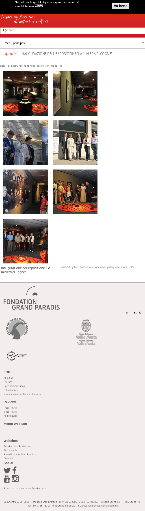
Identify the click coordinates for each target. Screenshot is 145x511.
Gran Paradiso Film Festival (17, 446)
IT (127, 313)
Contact (8, 382)
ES (140, 313)
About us (8, 378)
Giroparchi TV (10, 450)
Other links (9, 458)
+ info (39, 5)
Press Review (10, 408)
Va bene (120, 5)
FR (131, 313)
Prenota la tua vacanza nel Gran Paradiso (25, 488)
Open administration (14, 386)
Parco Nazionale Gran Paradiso (20, 454)
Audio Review (10, 416)
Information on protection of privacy (22, 394)
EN (135, 313)
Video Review (10, 412)
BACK (11, 54)
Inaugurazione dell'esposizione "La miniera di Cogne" (66, 54)
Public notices (11, 390)
